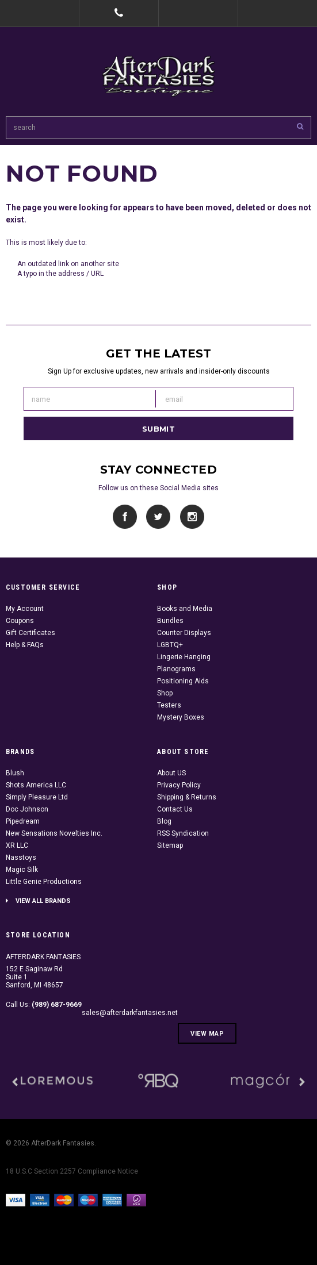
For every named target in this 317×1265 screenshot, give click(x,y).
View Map (207, 1033)
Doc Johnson (27, 809)
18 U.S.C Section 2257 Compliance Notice (72, 1171)
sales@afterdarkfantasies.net (130, 1013)
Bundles (170, 621)
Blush (15, 773)
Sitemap (170, 845)
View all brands (43, 901)
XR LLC (17, 845)
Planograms (176, 669)
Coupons (20, 621)
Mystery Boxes (180, 717)
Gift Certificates (30, 633)
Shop (165, 693)
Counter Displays (184, 633)
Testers (169, 705)
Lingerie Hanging (184, 657)
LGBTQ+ (170, 645)
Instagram (191, 517)
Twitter (158, 517)
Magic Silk (22, 870)
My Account (25, 609)
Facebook (125, 517)
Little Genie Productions (44, 882)
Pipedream (23, 821)
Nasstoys (21, 857)
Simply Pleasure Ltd (37, 797)
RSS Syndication (183, 833)
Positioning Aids (183, 681)
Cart (277, 13)
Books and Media (184, 609)
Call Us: (44, 1005)
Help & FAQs (25, 645)
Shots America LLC (36, 785)
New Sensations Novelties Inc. (54, 833)
